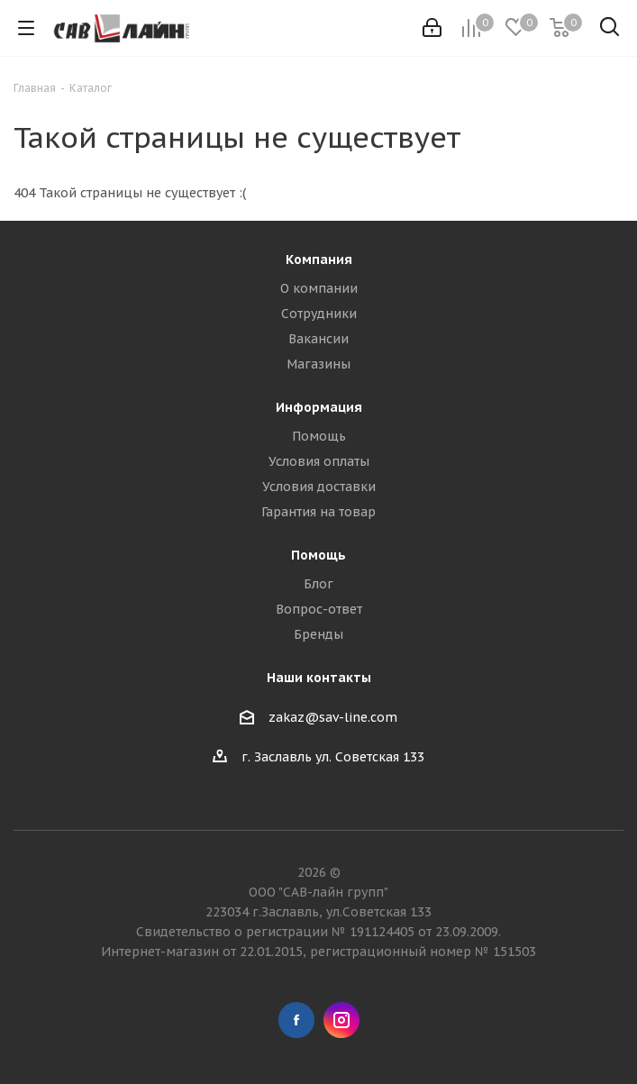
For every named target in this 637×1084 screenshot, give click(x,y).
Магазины (318, 364)
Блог (318, 584)
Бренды (318, 634)
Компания (319, 259)
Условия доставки (319, 486)
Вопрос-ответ (319, 609)
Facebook (296, 1020)
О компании (319, 288)
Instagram (341, 1020)
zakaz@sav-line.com (332, 717)
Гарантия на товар (318, 512)
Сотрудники (319, 313)
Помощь (319, 436)
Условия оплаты (318, 461)
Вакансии (318, 339)
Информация (319, 407)
